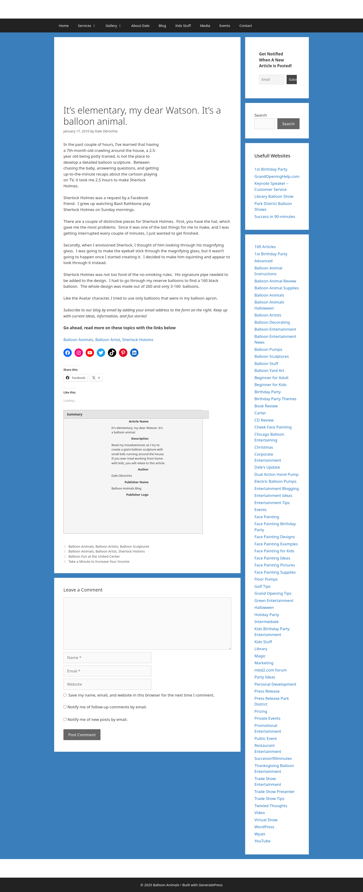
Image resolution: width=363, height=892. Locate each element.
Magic (260, 656)
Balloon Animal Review (275, 281)
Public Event (265, 738)
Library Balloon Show (273, 196)
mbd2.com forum (270, 670)
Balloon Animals (78, 339)
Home (64, 25)
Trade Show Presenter (274, 791)
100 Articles (265, 246)
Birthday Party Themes (275, 398)
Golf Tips (262, 586)
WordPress (264, 826)
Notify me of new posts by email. (97, 719)
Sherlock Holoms (137, 339)
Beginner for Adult (271, 377)
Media (205, 25)
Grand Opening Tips (272, 593)
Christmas (263, 447)
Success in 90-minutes (274, 216)
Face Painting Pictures (274, 565)
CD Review (264, 420)
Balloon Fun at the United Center (94, 556)
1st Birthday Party (270, 169)
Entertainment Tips (272, 502)
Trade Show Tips (269, 798)
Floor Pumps (266, 579)
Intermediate (266, 621)
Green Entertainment (274, 600)
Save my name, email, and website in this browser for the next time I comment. (141, 695)
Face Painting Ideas (272, 558)
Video (259, 812)
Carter (260, 413)
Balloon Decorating (272, 322)
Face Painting (266, 516)
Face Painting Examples (276, 544)
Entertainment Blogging (276, 488)
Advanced (263, 260)
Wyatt (259, 834)
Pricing (260, 711)
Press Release (267, 691)
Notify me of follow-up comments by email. (107, 707)
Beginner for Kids (270, 384)
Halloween (264, 607)
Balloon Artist (107, 339)
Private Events (267, 718)
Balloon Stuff (266, 363)
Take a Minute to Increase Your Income (99, 561)
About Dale (140, 25)
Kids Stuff (183, 25)
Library (260, 648)
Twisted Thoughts (270, 805)
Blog (162, 25)
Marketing (263, 662)
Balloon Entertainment (275, 329)
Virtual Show (266, 819)
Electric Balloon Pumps (275, 481)
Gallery (116, 25)
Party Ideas (264, 677)
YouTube (262, 841)
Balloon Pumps (268, 349)
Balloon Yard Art (269, 370)
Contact (245, 25)
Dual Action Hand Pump (276, 474)
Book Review (266, 406)
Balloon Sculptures (134, 546)
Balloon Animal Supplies (276, 288)
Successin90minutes (273, 758)
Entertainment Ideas (273, 495)
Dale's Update (267, 467)
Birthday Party (267, 391)
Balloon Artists (106, 546)
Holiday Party (266, 614)
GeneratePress (210, 884)
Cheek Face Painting (273, 427)
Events (224, 25)
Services (89, 25)
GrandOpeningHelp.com (277, 176)
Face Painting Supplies (275, 572)
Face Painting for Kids (274, 550)
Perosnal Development (275, 684)
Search (260, 115)
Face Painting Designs (274, 536)
